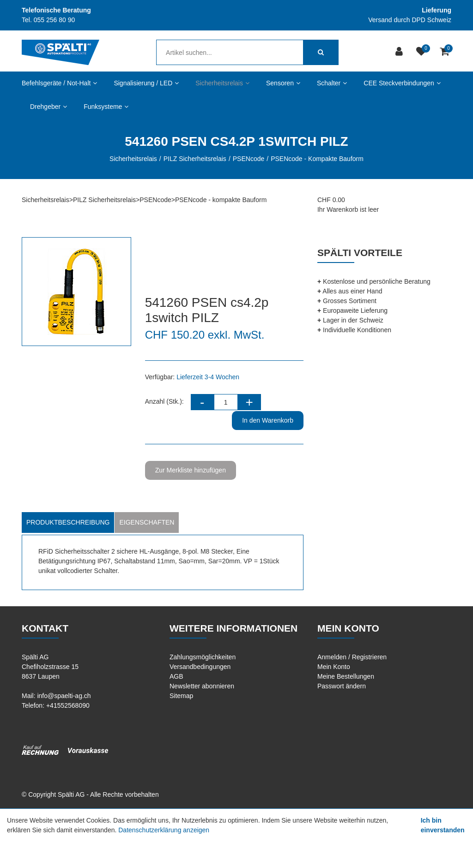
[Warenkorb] (445, 52)
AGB (176, 676)
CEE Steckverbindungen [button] (402, 83)
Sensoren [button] (283, 83)
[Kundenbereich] (400, 52)
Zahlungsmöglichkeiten (203, 657)
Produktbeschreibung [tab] (67, 522)
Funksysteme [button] (106, 106)
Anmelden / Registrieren (352, 657)
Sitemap (181, 695)
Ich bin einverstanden (443, 825)
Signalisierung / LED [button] (146, 83)
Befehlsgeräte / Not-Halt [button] (59, 83)
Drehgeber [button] (48, 106)
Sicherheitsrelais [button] (222, 83)
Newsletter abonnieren (202, 686)
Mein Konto (333, 666)
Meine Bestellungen (345, 676)
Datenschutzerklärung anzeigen (163, 830)
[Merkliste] (422, 52)
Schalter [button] (332, 83)
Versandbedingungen (200, 666)
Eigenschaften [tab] (146, 522)
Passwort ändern (341, 686)
